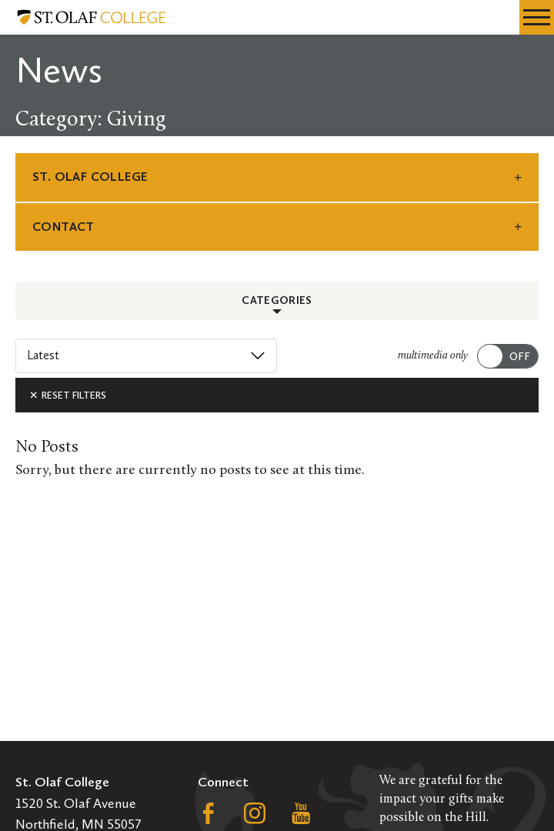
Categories (277, 300)
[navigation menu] (536, 17)
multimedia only (433, 356)
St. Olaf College (89, 176)
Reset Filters (67, 395)
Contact (63, 226)
